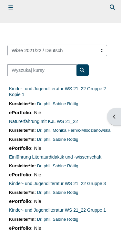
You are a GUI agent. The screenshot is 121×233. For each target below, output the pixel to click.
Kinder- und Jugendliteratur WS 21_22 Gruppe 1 (57, 210)
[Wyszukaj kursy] (42, 70)
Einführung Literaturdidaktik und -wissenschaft (55, 157)
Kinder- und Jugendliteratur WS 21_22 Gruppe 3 (57, 183)
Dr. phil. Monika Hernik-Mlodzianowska (74, 130)
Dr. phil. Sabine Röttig (57, 103)
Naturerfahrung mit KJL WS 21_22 (43, 121)
